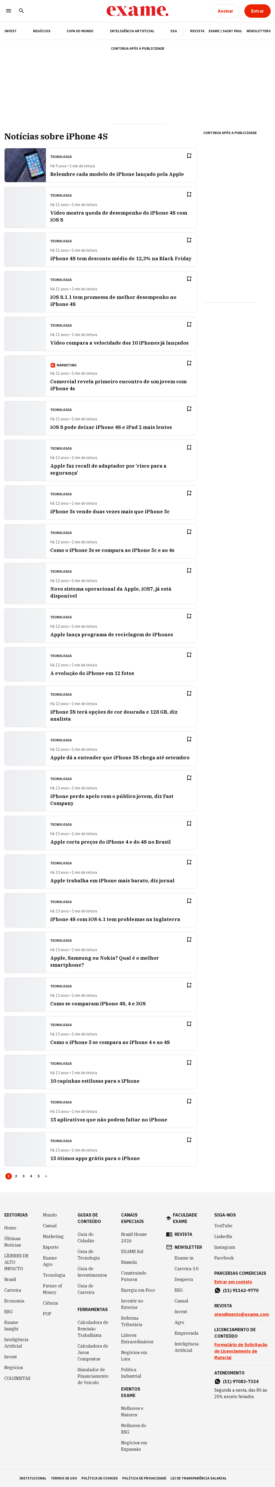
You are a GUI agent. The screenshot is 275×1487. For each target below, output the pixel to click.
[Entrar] (257, 11)
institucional (32, 1478)
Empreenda (186, 1333)
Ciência (50, 1303)
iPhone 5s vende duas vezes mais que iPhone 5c (110, 511)
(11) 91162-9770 (241, 1290)
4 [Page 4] (31, 1176)
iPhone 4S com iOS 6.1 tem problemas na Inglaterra (115, 919)
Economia (14, 1301)
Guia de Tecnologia (89, 1255)
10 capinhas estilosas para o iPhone (95, 1081)
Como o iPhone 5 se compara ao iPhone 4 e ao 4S (110, 1042)
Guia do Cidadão (86, 1237)
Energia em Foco (138, 1290)
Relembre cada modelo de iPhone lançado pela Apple (117, 174)
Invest (10, 1356)
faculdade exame (185, 1218)
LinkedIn (223, 1236)
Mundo (50, 1215)
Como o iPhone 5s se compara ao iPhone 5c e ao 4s (112, 550)
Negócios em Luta (134, 1356)
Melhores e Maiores (132, 1411)
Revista (197, 31)
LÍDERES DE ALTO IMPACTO (16, 1262)
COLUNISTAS (17, 1378)
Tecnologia (54, 1275)
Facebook (224, 1258)
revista (183, 1234)
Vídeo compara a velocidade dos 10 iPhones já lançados (119, 343)
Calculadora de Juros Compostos (93, 1352)
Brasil (10, 1279)
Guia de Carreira (86, 1289)
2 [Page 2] (16, 1176)
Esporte (51, 1247)
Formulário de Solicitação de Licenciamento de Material (240, 1351)
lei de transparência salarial (199, 1478)
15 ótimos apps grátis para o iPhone (95, 1158)
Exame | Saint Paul (225, 31)
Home (10, 1227)
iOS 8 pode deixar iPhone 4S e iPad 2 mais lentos (111, 427)
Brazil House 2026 (134, 1237)
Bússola (129, 1262)
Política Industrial (131, 1373)
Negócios (41, 31)
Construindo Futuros (133, 1276)
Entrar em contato (233, 1281)
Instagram (224, 1247)
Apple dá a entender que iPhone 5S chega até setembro (120, 758)
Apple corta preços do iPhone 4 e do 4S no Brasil (110, 842)
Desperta (184, 1279)
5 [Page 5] (39, 1176)
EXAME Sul (132, 1251)
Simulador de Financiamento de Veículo (93, 1376)
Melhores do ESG (133, 1429)
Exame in (184, 1258)
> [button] (46, 1176)
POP (47, 1313)
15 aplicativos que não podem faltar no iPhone (108, 1120)
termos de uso (64, 1478)
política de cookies (99, 1478)
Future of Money (52, 1289)
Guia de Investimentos (92, 1272)
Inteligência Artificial (132, 31)
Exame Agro (50, 1261)
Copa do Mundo (80, 31)
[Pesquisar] (21, 11)
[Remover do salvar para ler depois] (189, 156)
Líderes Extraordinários (137, 1338)
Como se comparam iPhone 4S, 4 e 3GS (98, 1004)
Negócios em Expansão (134, 1446)
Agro (179, 1322)
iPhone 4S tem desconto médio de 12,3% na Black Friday (121, 258)
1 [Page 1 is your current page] (9, 1176)
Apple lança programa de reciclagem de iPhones (111, 634)
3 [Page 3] (24, 1176)
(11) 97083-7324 (241, 1381)
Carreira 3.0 (187, 1268)
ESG (174, 31)
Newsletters (259, 31)
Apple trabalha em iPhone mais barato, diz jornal (112, 881)
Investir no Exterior (132, 1304)
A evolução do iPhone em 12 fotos (92, 673)
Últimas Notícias (12, 1242)
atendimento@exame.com (241, 1314)
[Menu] (8, 11)
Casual (50, 1225)
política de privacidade (144, 1478)
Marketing (53, 1236)
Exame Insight (11, 1325)
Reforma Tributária (131, 1321)
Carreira (12, 1290)
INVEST (10, 31)
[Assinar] (225, 11)
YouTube (223, 1225)
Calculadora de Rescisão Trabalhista (93, 1329)
